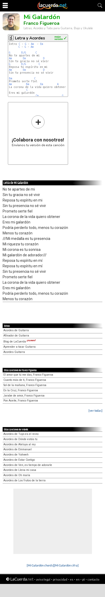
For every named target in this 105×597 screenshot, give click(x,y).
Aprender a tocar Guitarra (19, 346)
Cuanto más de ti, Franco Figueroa (24, 380)
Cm (37, 95)
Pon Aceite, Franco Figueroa (20, 400)
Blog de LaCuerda (19, 341)
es (71, 579)
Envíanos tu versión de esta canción (38, 131)
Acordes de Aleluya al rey (19, 444)
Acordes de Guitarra (16, 330)
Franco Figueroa (41, 23)
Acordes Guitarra (14, 352)
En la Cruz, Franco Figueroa (20, 390)
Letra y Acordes (30, 38)
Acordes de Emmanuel (17, 449)
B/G (23, 52)
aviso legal (43, 579)
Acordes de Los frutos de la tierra (24, 480)
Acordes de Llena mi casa (19, 470)
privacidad (60, 579)
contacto (93, 579)
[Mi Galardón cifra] (66, 565)
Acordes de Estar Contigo (19, 460)
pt (83, 579)
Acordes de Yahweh (16, 454)
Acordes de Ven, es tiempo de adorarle (27, 465)
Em (41, 44)
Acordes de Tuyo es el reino (20, 434)
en (78, 579)
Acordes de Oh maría (16, 475)
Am (32, 44)
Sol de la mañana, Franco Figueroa (24, 385)
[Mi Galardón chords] (40, 565)
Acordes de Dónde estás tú (20, 439)
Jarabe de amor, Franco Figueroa (24, 395)
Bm (10, 78)
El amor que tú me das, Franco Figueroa (28, 374)
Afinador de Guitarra (16, 335)
